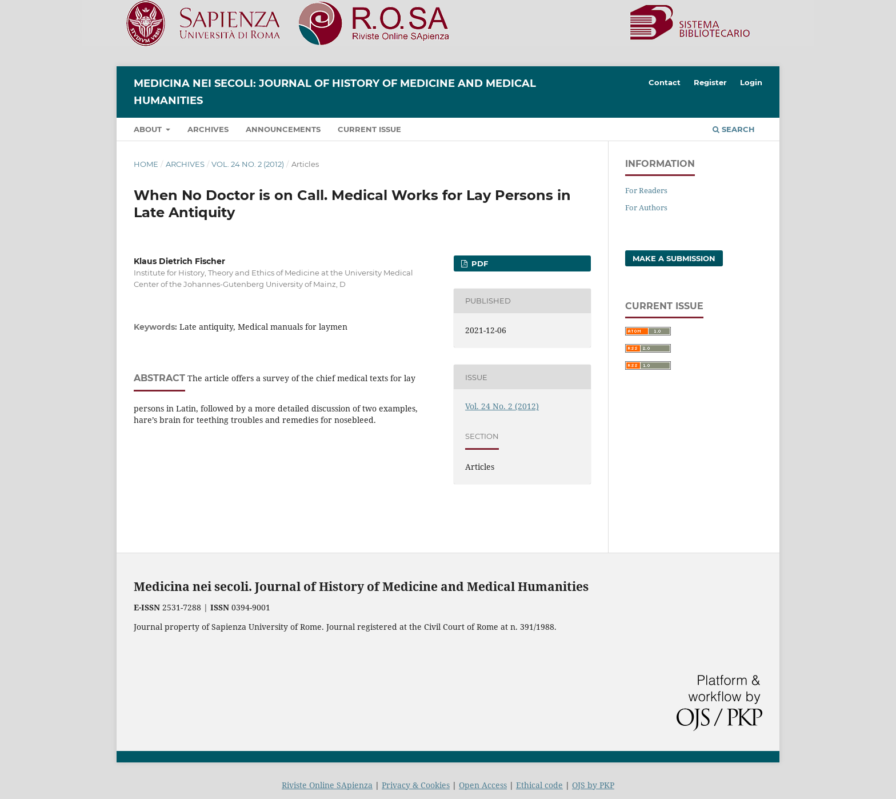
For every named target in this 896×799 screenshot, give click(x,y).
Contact (665, 82)
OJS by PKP (593, 785)
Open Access (483, 785)
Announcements (283, 129)
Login (751, 82)
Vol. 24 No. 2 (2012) (247, 164)
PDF (478, 263)
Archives (208, 129)
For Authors (646, 207)
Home (146, 164)
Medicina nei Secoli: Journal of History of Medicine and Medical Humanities (335, 92)
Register (710, 82)
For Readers (646, 190)
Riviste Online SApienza (327, 785)
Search (734, 129)
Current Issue (369, 129)
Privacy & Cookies (416, 785)
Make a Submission (674, 258)
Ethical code (539, 785)
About (149, 129)
